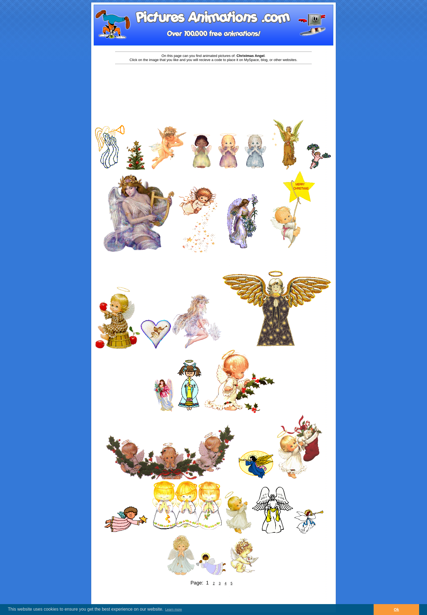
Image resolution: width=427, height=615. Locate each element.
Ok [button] (396, 609)
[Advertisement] (213, 82)
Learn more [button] (173, 609)
